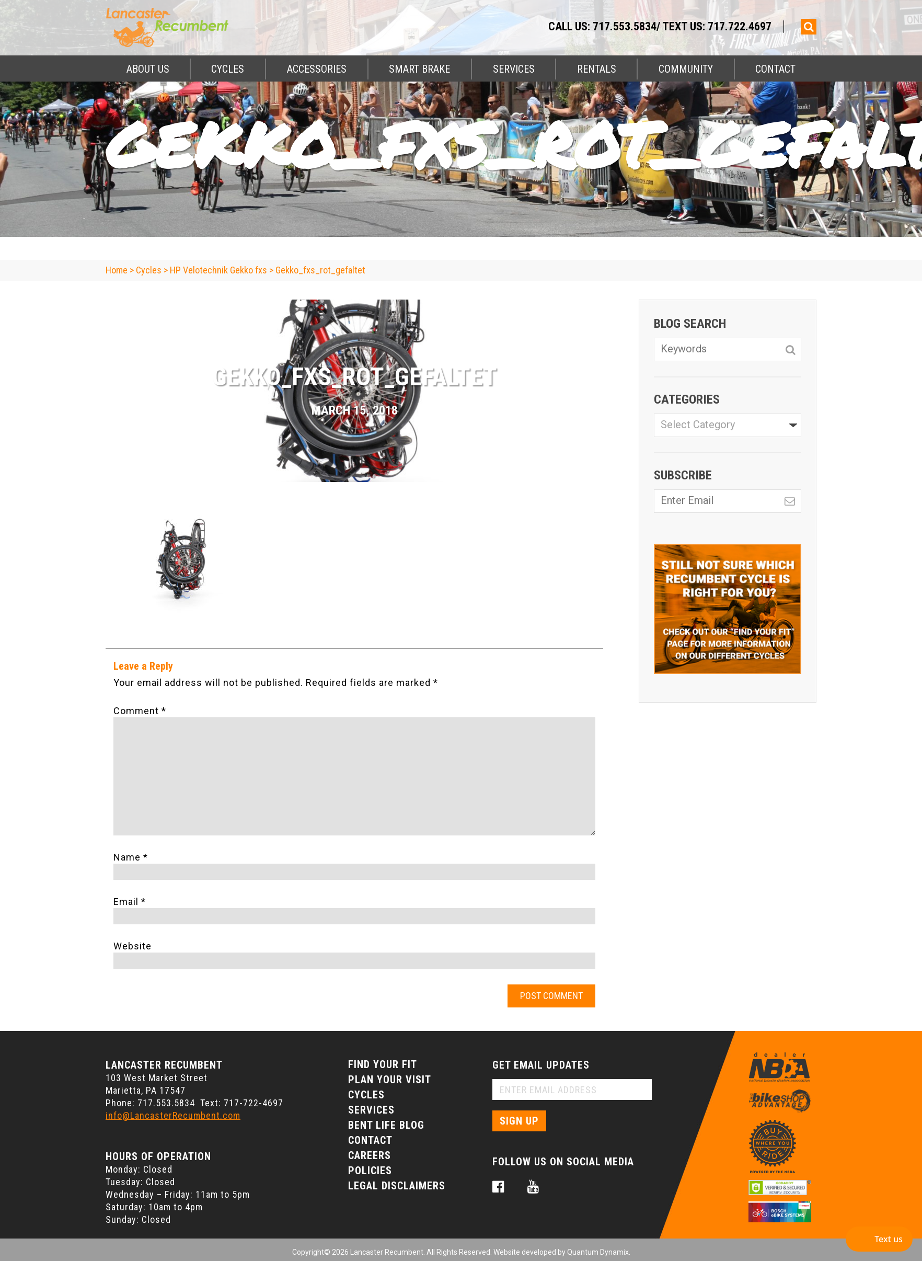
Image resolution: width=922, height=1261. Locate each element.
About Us (147, 69)
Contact (775, 69)
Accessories (317, 69)
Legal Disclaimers (396, 1185)
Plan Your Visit (389, 1079)
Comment (139, 710)
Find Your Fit (382, 1064)
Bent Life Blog (386, 1125)
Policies (370, 1170)
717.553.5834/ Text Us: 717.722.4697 (682, 26)
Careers (369, 1155)
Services (514, 69)
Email (129, 901)
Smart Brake (419, 69)
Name (130, 857)
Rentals (596, 69)
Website (132, 946)
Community (686, 69)
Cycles (227, 69)
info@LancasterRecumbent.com (173, 1115)
